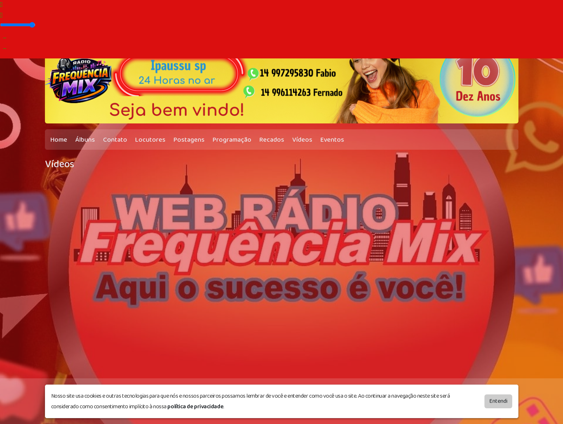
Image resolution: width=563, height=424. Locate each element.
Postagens (189, 140)
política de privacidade (195, 406)
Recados (271, 140)
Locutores (150, 140)
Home (58, 140)
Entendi (498, 401)
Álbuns (85, 140)
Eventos (332, 140)
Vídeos (302, 140)
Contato (115, 140)
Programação (232, 140)
